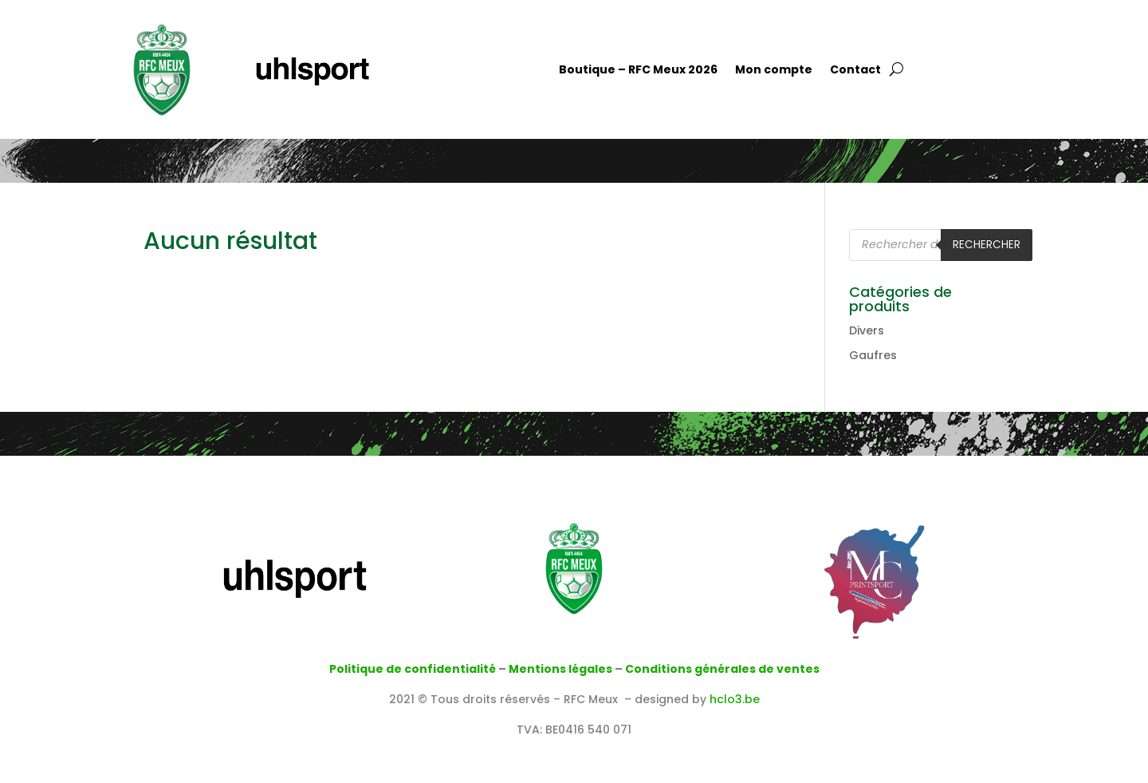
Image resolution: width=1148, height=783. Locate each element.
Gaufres (873, 355)
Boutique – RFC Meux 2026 (638, 70)
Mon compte (773, 70)
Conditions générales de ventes (722, 669)
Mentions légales (560, 669)
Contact (855, 70)
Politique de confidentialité (412, 669)
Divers (866, 330)
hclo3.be (735, 699)
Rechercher (986, 244)
